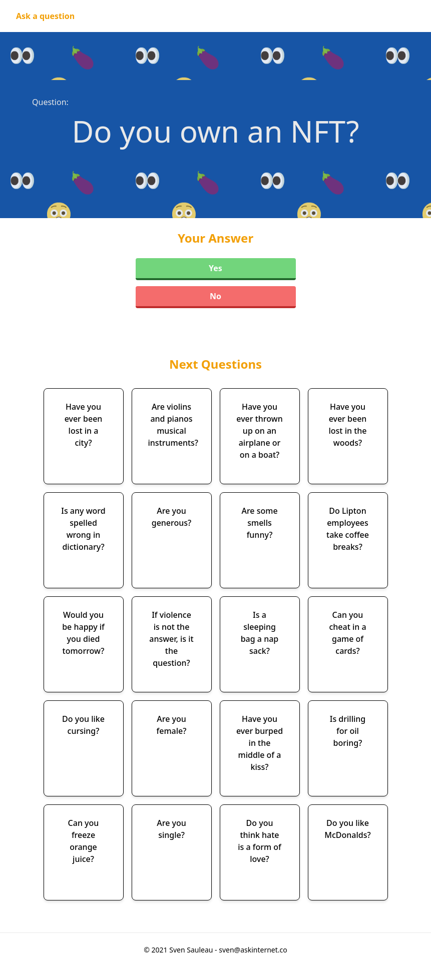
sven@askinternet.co (253, 949)
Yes (215, 268)
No (215, 296)
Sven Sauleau (192, 949)
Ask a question (45, 16)
